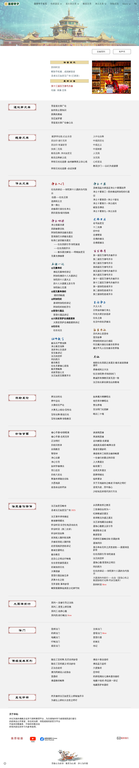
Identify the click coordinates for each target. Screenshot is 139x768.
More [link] (125, 3)
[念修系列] (101, 51)
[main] (69, 71)
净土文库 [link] (99, 3)
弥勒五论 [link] (114, 3)
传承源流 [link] (54, 3)
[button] (135, 4)
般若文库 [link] (87, 3)
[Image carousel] (111, 79)
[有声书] (122, 51)
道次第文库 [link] (71, 3)
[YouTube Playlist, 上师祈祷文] (27, 75)
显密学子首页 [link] (40, 3)
